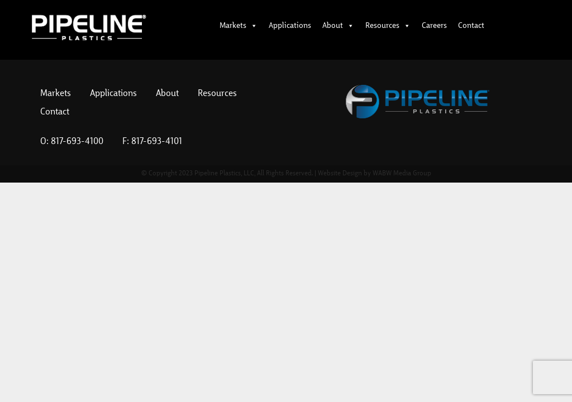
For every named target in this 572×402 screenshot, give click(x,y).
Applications (290, 26)
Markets (239, 26)
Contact (471, 26)
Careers (434, 26)
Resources (388, 26)
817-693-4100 (77, 141)
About (338, 26)
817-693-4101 (156, 141)
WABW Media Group (402, 173)
